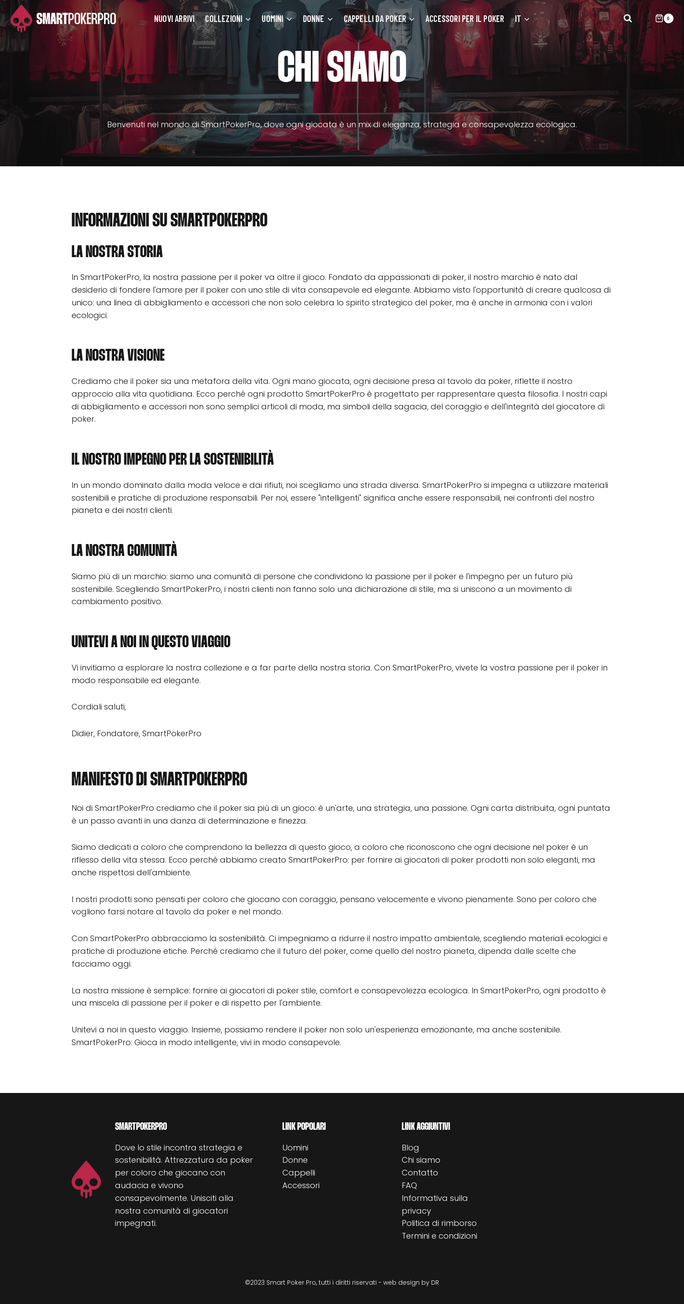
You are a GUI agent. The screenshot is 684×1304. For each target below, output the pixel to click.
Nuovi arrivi (174, 18)
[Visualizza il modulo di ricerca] (628, 18)
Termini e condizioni (439, 1235)
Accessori (301, 1185)
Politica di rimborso (439, 1223)
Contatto (420, 1172)
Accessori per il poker (464, 18)
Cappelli (298, 1172)
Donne (295, 1159)
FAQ (409, 1185)
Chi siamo (421, 1159)
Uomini (295, 1147)
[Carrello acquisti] (664, 18)
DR (435, 1282)
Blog (410, 1147)
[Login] (646, 18)
